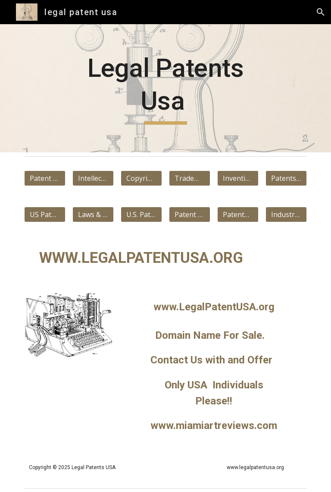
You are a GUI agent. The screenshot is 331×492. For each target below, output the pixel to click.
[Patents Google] (286, 178)
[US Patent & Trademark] (45, 214)
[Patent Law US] (189, 214)
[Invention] (238, 178)
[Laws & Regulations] (93, 214)
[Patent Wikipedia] (45, 178)
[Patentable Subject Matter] (238, 214)
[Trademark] (189, 178)
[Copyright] (141, 178)
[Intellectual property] (93, 178)
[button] (320, 12)
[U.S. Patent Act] (141, 214)
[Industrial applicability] (286, 214)
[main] (165, 88)
